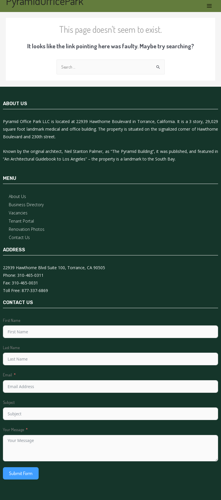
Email (7, 374)
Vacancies (18, 213)
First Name (11, 320)
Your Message (13, 429)
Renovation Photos (26, 229)
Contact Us (19, 237)
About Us (17, 196)
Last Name (11, 347)
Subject (9, 402)
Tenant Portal (21, 221)
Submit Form (20, 473)
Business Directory (26, 204)
